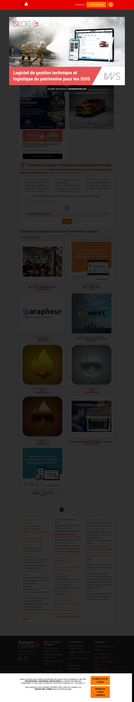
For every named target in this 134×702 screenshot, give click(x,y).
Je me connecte (96, 4)
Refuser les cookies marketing (100, 692)
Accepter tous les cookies (100, 680)
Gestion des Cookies (44, 689)
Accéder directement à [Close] (67, 88)
